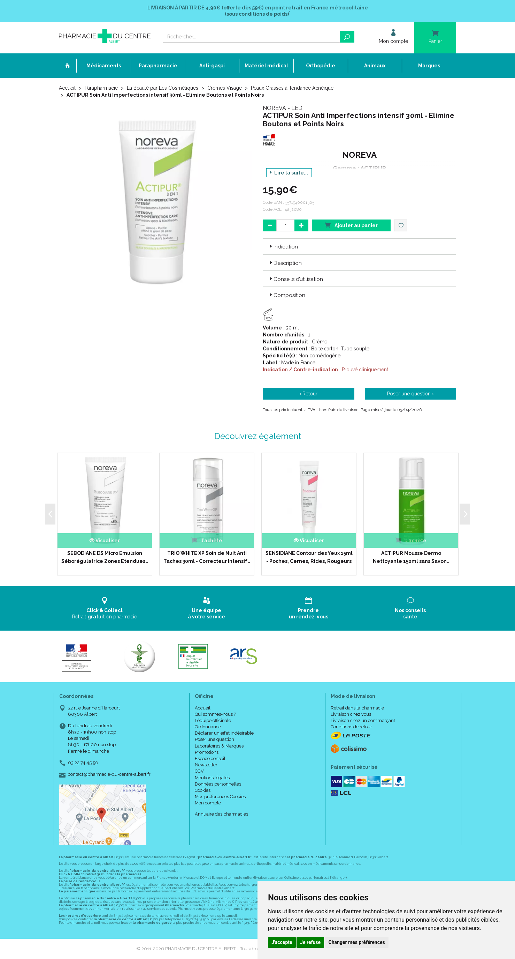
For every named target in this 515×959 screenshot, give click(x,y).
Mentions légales (212, 777)
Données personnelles (218, 784)
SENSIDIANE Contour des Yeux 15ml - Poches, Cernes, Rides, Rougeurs (309, 557)
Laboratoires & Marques (219, 746)
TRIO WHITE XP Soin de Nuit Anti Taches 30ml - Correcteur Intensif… (206, 557)
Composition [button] (286, 295)
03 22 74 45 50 (83, 762)
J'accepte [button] (281, 942)
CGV (199, 771)
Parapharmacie (101, 88)
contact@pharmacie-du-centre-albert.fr (109, 774)
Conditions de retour (351, 726)
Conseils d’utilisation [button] (295, 279)
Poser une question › (410, 393)
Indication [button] (283, 247)
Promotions (206, 752)
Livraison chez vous (351, 714)
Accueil (67, 88)
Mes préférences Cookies (220, 796)
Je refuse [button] (310, 942)
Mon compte (208, 802)
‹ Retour (308, 393)
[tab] (359, 246)
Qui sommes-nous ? (215, 714)
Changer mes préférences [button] (357, 942)
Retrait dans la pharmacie (357, 708)
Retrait (105, 608)
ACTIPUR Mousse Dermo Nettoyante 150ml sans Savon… (411, 557)
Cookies (202, 790)
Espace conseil (210, 758)
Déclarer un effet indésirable (224, 733)
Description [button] (285, 263)
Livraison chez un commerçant (363, 720)
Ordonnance (208, 726)
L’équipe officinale (213, 720)
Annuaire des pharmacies (221, 814)
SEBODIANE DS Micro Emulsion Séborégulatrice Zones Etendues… (104, 557)
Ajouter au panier (351, 225)
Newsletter (206, 764)
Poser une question (214, 739)
